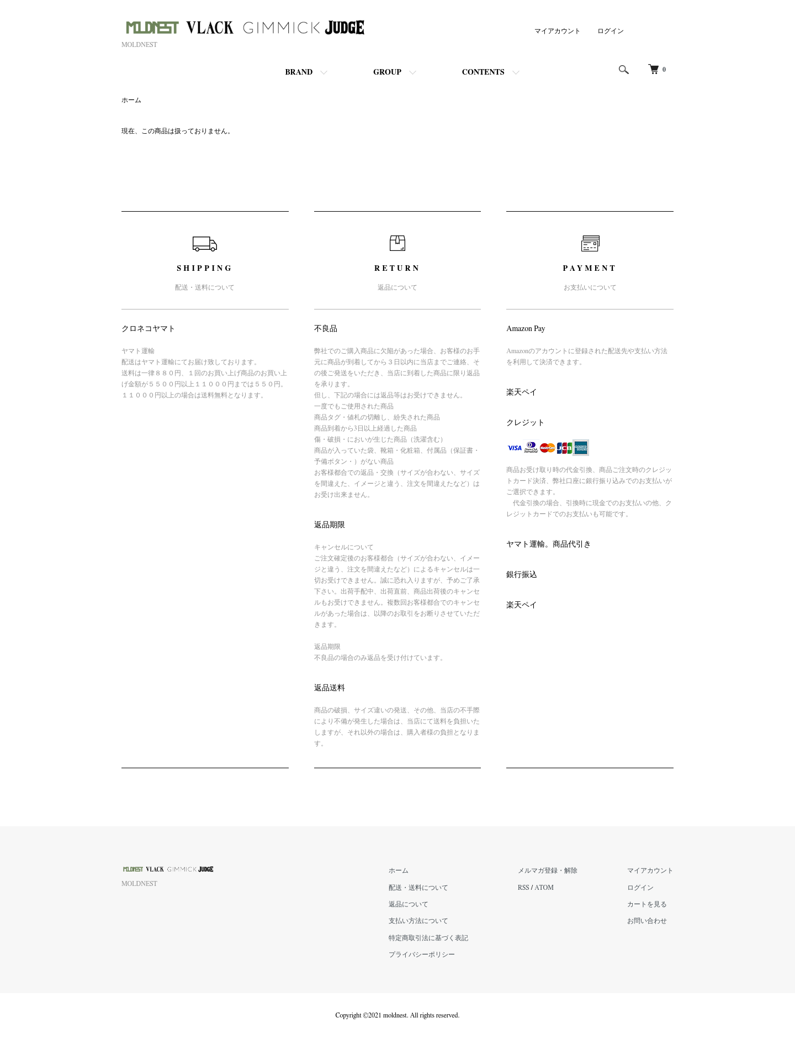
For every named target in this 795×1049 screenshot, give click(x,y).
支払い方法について (418, 920)
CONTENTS (483, 72)
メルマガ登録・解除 (547, 870)
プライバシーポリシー (422, 954)
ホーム (131, 100)
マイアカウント (557, 31)
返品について (408, 904)
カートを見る (647, 904)
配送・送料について (418, 887)
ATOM (544, 887)
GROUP (387, 72)
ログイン (610, 31)
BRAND (298, 72)
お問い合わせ (647, 920)
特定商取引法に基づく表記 (428, 938)
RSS (523, 887)
